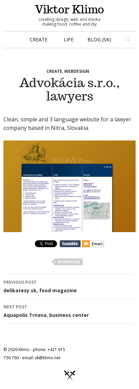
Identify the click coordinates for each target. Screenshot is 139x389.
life (68, 39)
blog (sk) (99, 39)
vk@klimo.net (47, 358)
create (38, 39)
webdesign (76, 71)
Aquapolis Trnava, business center (69, 310)
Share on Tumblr (70, 243)
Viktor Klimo (69, 9)
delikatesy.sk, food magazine (69, 286)
